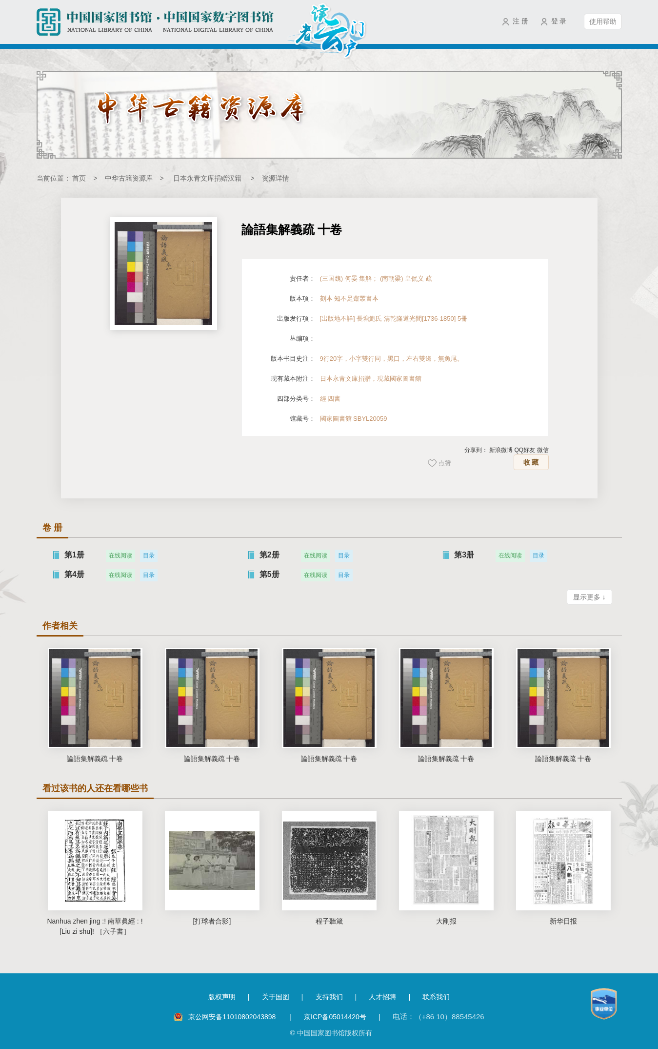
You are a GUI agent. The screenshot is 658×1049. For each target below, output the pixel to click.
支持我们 (329, 997)
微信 (543, 450)
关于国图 (275, 997)
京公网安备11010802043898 (233, 1017)
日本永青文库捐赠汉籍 (207, 178)
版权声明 (222, 997)
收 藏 (531, 462)
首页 (79, 178)
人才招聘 (382, 997)
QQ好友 (524, 450)
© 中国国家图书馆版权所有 (331, 1033)
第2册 (269, 555)
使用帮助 (603, 21)
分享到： (476, 450)
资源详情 (275, 178)
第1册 (74, 555)
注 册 (520, 21)
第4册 (74, 574)
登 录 (559, 21)
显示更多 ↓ (589, 597)
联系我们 (436, 997)
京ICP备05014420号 (335, 1017)
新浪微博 (501, 450)
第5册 (269, 574)
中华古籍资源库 (129, 178)
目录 (149, 555)
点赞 (445, 463)
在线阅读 (120, 555)
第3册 (464, 555)
